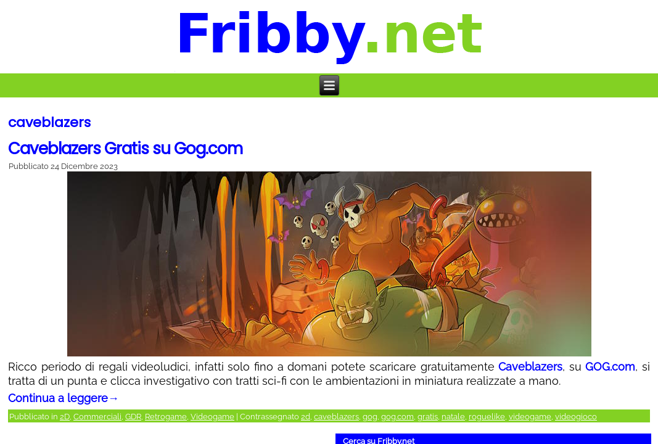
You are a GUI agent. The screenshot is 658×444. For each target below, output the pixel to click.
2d (305, 416)
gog (370, 416)
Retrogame (166, 416)
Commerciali (97, 416)
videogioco (576, 416)
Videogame (212, 416)
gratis (427, 416)
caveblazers (336, 416)
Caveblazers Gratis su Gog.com (125, 149)
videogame (530, 416)
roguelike (487, 416)
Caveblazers (530, 366)
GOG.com (610, 366)
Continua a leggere (63, 398)
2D (65, 416)
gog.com (397, 416)
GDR (133, 416)
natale (453, 416)
